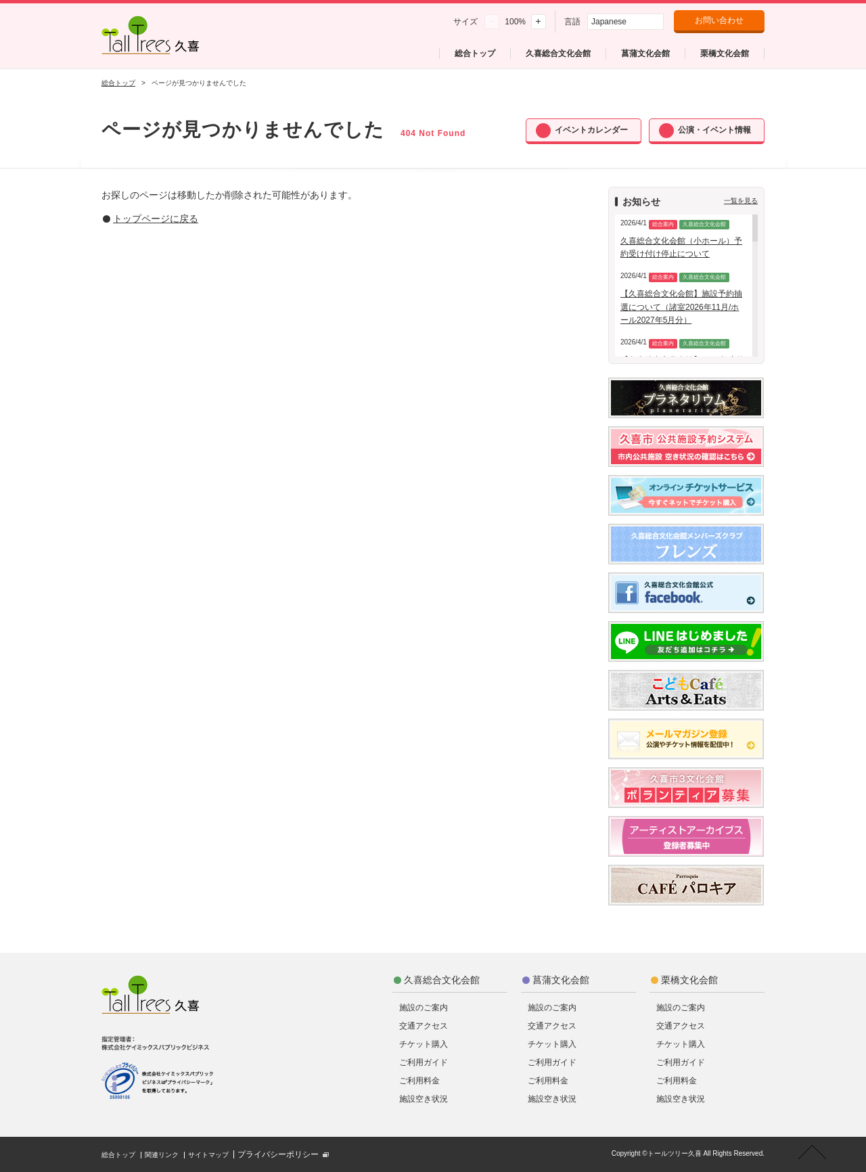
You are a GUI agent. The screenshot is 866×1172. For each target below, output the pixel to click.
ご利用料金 (419, 1080)
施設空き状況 (423, 1099)
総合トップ (118, 83)
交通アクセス (423, 1026)
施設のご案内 (423, 1007)
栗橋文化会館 (689, 979)
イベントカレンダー (591, 130)
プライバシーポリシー (278, 1154)
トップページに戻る (155, 218)
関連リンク (162, 1154)
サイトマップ (208, 1154)
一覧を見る (741, 200)
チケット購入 (423, 1044)
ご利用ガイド (423, 1062)
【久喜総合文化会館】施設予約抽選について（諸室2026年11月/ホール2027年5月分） (681, 306)
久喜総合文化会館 (442, 979)
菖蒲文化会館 (560, 979)
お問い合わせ (719, 20)
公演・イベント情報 (714, 130)
